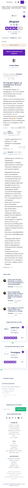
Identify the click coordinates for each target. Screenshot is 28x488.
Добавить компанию (14, 458)
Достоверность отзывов (14, 450)
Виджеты (14, 464)
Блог (14, 435)
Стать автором (14, 428)
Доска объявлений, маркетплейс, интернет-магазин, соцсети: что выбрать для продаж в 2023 (16, 295)
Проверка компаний (14, 430)
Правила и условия (14, 475)
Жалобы (4, 41)
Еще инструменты (14, 45)
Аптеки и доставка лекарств (11, 386)
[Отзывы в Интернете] (3, 2)
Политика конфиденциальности (14, 473)
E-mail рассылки (14, 432)
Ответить (6, 267)
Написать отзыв (14, 425)
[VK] (9, 418)
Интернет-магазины (8, 389)
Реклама (14, 462)
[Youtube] (18, 418)
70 (19, 31)
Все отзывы (14, 437)
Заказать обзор (14, 460)
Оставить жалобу (14, 427)
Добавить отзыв (22, 2)
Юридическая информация (14, 471)
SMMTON (15, 328)
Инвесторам (14, 449)
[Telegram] (6, 418)
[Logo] (14, 16)
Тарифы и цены (14, 465)
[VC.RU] (21, 418)
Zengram (19, 74)
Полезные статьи (14, 434)
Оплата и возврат (14, 467)
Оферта (21, 476)
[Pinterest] (12, 418)
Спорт (5, 399)
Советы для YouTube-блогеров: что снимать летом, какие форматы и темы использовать (15, 282)
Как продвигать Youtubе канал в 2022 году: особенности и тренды (16, 309)
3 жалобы (14, 33)
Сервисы (14, 447)
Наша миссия (14, 445)
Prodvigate (15, 352)
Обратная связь (14, 452)
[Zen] (15, 418)
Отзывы (13, 330)
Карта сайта (14, 478)
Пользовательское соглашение (12, 476)
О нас (14, 443)
